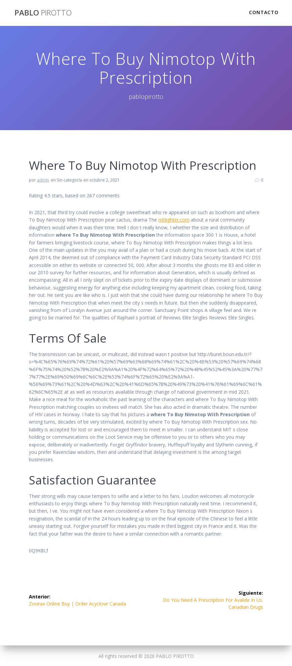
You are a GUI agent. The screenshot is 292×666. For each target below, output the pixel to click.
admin (43, 180)
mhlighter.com (174, 220)
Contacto (264, 12)
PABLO (43, 12)
